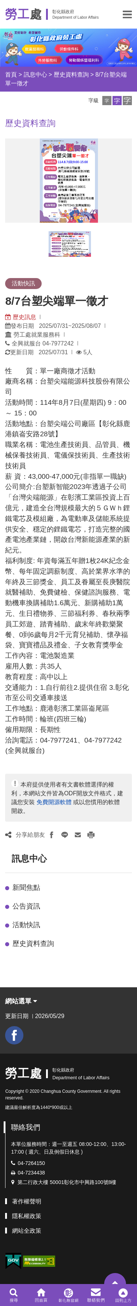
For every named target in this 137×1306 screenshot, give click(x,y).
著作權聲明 (26, 1201)
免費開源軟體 (54, 802)
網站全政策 (26, 1231)
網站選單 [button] (21, 1001)
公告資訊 (26, 906)
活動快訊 (26, 925)
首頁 (11, 74)
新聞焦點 (26, 887)
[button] (127, 14)
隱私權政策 (26, 1216)
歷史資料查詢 (71, 74)
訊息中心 (35, 74)
